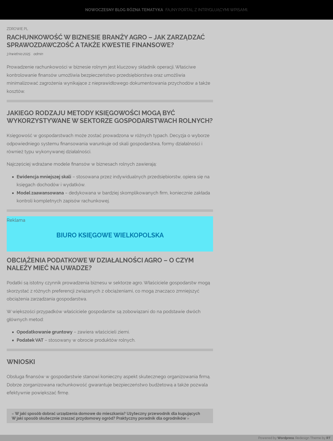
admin (38, 54)
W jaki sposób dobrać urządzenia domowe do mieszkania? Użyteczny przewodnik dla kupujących (107, 413)
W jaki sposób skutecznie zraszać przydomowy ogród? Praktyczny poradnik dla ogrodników (99, 418)
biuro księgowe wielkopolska (110, 235)
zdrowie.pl (17, 29)
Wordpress (285, 438)
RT (328, 438)
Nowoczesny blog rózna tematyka (124, 9)
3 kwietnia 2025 (19, 54)
